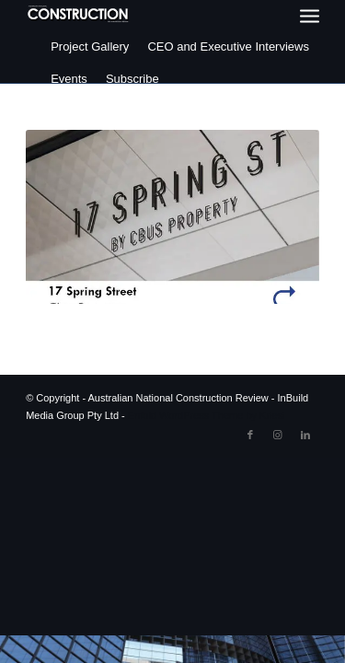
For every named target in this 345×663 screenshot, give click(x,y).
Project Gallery (90, 46)
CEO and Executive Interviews (228, 46)
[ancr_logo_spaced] (79, 14)
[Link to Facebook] (250, 434)
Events (69, 79)
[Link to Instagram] (278, 434)
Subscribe (132, 79)
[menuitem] (309, 16)
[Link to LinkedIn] (305, 434)
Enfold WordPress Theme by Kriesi (206, 415)
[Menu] (309, 16)
